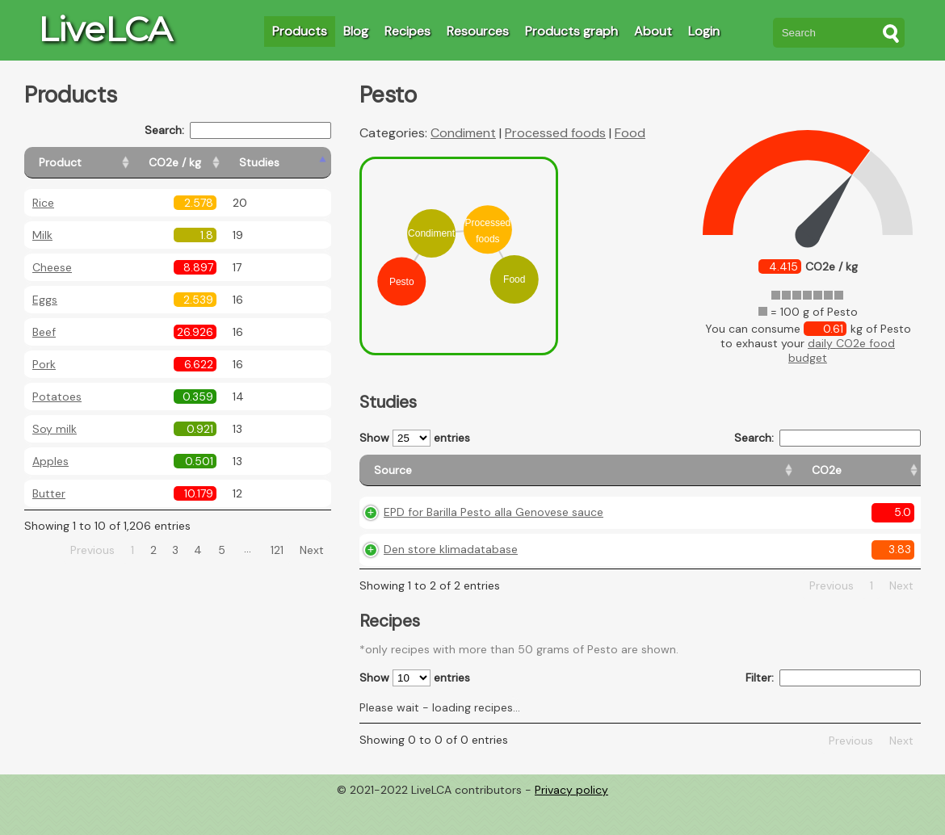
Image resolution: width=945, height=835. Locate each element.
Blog (355, 31)
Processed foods (555, 132)
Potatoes (57, 396)
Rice (43, 202)
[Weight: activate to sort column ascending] (888, 478)
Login (704, 31)
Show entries (414, 438)
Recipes (407, 31)
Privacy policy (571, 823)
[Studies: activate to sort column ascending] (296, 162)
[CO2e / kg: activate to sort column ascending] (215, 162)
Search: (238, 130)
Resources (478, 31)
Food (630, 132)
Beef (44, 332)
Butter (48, 493)
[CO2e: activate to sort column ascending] (595, 478)
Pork (44, 364)
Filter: (833, 711)
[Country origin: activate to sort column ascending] (673, 478)
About (653, 31)
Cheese (52, 267)
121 (277, 550)
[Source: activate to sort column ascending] (462, 478)
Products (299, 31)
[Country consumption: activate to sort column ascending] (788, 478)
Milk (42, 235)
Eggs (44, 299)
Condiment (463, 132)
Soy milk (54, 429)
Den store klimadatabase (451, 583)
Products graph (571, 31)
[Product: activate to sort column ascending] (97, 162)
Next (312, 550)
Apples (50, 461)
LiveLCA (105, 29)
